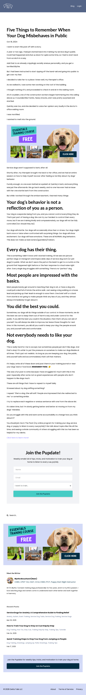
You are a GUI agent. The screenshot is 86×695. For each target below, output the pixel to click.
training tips (53, 630)
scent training (24, 616)
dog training (11, 630)
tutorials (62, 630)
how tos (20, 630)
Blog (72, 6)
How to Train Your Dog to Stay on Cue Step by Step (30, 626)
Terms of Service (66, 689)
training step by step (40, 630)
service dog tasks (37, 616)
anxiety (9, 616)
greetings (21, 643)
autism (15, 616)
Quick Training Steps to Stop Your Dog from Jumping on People (36, 639)
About (53, 689)
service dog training (53, 616)
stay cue (27, 630)
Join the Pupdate (43, 494)
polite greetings (41, 643)
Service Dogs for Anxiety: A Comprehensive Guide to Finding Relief (38, 612)
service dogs (67, 616)
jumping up (29, 643)
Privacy (79, 689)
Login (79, 6)
